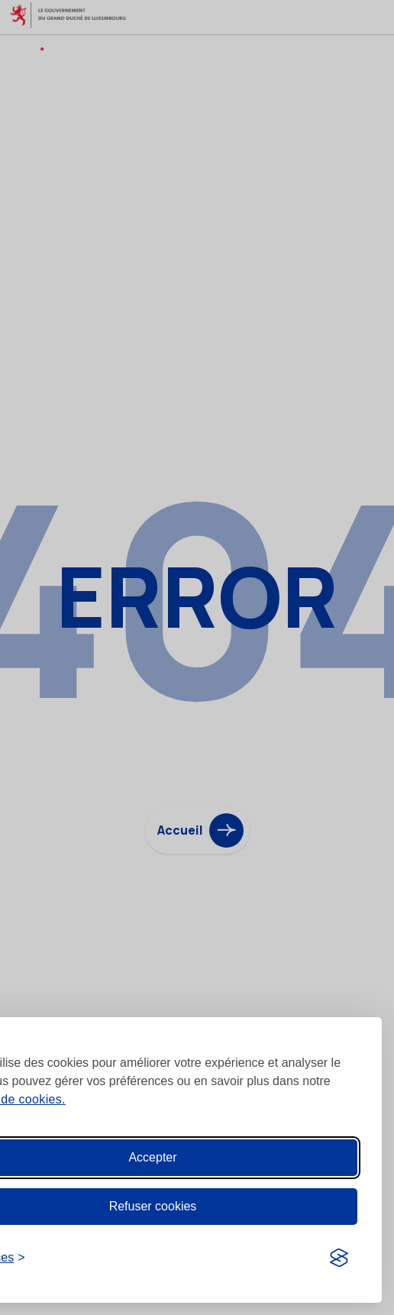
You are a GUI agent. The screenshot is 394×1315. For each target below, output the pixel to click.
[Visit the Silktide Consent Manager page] (339, 1257)
